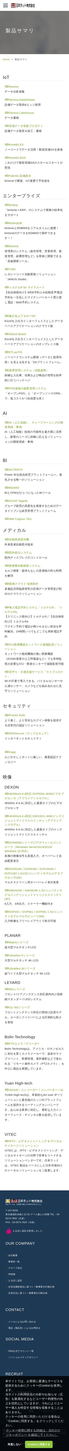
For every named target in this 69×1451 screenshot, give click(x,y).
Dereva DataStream (20, 99)
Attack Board (15, 334)
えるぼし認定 (15, 1280)
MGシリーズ (15, 989)
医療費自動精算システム (22, 565)
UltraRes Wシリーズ (20, 968)
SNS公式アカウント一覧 (21, 1351)
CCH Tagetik (16, 500)
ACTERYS (14, 469)
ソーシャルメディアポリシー (23, 1357)
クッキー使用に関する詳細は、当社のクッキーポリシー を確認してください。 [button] (33, 1432)
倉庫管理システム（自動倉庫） (27, 370)
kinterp (11, 204)
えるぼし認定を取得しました (24, 1231)
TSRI (10, 269)
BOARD (12, 487)
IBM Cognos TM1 (18, 518)
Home (6, 59)
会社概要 (12, 1255)
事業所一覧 (14, 1261)
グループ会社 (15, 1268)
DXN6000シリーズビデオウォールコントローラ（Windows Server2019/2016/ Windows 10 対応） (33, 847)
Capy (10, 752)
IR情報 (11, 1274)
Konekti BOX (15, 157)
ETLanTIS (13, 352)
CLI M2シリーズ (17, 1007)
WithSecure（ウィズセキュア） (27, 733)
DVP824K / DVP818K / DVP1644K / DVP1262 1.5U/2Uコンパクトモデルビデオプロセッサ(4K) (34, 873)
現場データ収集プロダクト (24, 125)
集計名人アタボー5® (20, 315)
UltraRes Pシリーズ (20, 955)
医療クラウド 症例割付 (21, 583)
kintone (12, 246)
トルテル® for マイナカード (25, 287)
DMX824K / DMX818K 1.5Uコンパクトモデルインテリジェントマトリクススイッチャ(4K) (33, 895)
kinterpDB (13, 223)
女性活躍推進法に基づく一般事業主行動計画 (31, 1287)
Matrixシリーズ (17, 942)
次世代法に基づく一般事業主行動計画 (27, 1293)
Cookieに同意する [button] (38, 1444)
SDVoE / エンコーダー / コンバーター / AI (34, 1089)
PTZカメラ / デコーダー (22, 1043)
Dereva (11, 86)
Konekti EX (14, 144)
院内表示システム (18, 552)
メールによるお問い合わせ (22, 1321)
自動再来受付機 (17, 539)
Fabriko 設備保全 (18, 175)
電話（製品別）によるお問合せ (24, 1328)
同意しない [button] (14, 1444)
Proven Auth (15, 715)
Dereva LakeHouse (19, 112)
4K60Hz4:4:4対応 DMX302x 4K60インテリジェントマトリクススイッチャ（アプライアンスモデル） (34, 820)
